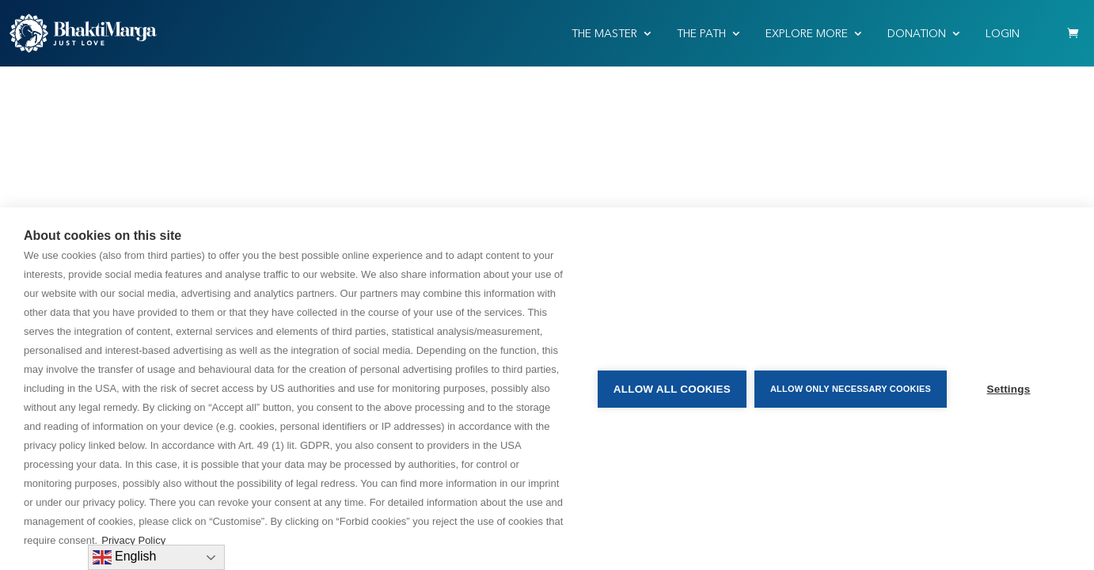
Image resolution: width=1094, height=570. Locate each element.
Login (1003, 33)
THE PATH (701, 33)
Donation (916, 33)
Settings (1009, 389)
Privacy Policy (133, 540)
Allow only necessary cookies (850, 388)
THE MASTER (604, 33)
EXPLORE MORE (806, 33)
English (125, 557)
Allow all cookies (672, 389)
